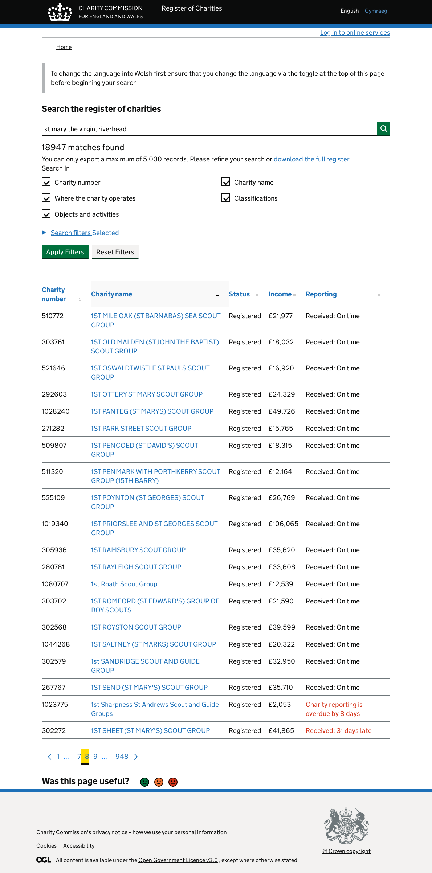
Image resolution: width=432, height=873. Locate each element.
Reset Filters (115, 252)
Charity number (77, 182)
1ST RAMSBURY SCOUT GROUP (138, 550)
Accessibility (78, 845)
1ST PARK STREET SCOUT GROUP (141, 428)
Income (280, 294)
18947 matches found (83, 147)
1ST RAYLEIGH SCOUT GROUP (136, 567)
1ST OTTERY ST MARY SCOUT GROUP (147, 394)
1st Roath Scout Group (124, 584)
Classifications (256, 198)
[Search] (216, 129)
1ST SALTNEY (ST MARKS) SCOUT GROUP (153, 644)
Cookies (46, 845)
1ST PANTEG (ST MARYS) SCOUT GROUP (152, 411)
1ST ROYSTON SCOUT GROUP (136, 627)
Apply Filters (65, 252)
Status (239, 294)
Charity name (254, 182)
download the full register (311, 159)
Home (64, 47)
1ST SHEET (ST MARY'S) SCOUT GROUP (150, 730)
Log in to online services (355, 32)
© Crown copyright (346, 851)
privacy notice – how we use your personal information (159, 832)
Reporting (321, 294)
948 (122, 757)
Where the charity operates (95, 198)
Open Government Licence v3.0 (178, 860)
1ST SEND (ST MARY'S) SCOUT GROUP (149, 687)
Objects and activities (86, 214)
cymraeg (376, 10)
